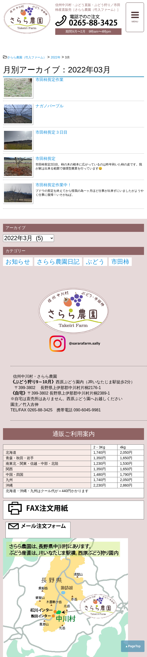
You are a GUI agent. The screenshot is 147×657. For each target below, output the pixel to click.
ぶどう (95, 261)
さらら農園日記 (58, 261)
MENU (135, 17)
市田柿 (120, 261)
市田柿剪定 (46, 158)
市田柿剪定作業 (50, 79)
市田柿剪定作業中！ (54, 185)
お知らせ (18, 261)
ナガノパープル (50, 106)
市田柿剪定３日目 (52, 132)
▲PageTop (132, 646)
